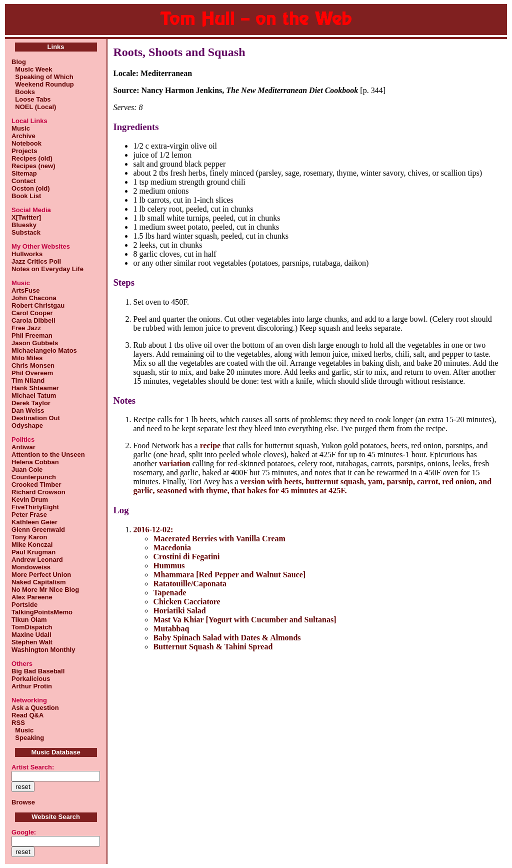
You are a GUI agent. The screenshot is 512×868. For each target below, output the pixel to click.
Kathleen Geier (35, 522)
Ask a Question (35, 707)
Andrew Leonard (37, 559)
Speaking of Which (43, 77)
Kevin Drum (30, 499)
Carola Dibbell (33, 320)
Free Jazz (26, 328)
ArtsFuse (26, 290)
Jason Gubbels (35, 343)
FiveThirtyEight (35, 507)
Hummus (168, 565)
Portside (25, 604)
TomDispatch (32, 627)
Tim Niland (28, 380)
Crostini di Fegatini (186, 556)
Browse (23, 802)
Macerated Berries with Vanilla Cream (219, 538)
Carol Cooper (32, 313)
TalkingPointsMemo (42, 612)
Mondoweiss (31, 567)
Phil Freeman (32, 335)
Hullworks (27, 254)
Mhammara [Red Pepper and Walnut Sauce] (229, 574)
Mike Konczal (32, 544)
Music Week (32, 69)
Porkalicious (31, 678)
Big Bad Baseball (38, 671)
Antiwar (24, 447)
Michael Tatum (34, 395)
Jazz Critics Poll (36, 261)
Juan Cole (27, 469)
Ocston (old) (31, 188)
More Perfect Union (41, 574)
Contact (24, 181)
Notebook (27, 143)
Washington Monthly (43, 649)
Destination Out (36, 418)
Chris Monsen (33, 365)
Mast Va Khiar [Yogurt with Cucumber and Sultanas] (244, 619)
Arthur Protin (32, 686)
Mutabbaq (171, 628)
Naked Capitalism (39, 582)
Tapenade (169, 592)
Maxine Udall (31, 634)
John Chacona (34, 298)
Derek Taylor (31, 403)
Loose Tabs (31, 99)
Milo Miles (27, 358)
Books (23, 92)
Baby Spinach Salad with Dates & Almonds (226, 637)
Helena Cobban (35, 462)
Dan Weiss (28, 410)
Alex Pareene (32, 597)
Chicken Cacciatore (186, 601)
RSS (18, 722)
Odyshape (27, 425)
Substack (26, 232)
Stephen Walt (32, 642)
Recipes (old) (32, 158)
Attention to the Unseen (48, 454)
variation (174, 463)
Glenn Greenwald (38, 529)
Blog (19, 62)
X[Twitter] (26, 217)
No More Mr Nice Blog (45, 589)
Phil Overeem (32, 373)
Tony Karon (29, 537)
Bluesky (24, 225)
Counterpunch (34, 477)
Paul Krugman (34, 552)
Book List (26, 196)
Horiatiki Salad (179, 610)
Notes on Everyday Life (48, 269)
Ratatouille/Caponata (189, 583)
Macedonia (172, 547)
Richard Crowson (39, 492)
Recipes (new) (33, 166)
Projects (24, 151)
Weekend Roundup (43, 84)
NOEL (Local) (34, 107)
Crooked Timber (36, 484)
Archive (24, 136)
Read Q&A (28, 715)
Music (21, 128)
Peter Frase (29, 514)
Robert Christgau (38, 305)
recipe (210, 445)
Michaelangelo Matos (44, 350)
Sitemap (24, 173)
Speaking (28, 737)
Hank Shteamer (35, 388)
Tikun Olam (29, 619)
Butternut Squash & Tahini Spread (212, 646)
